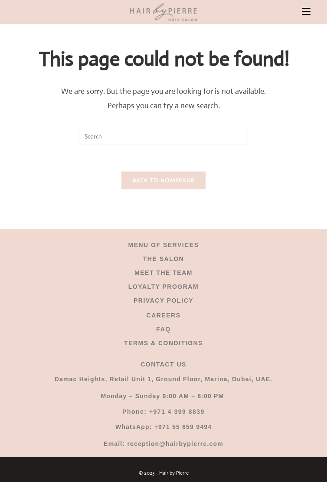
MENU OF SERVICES (163, 244)
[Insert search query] (163, 136)
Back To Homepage (164, 180)
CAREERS (164, 315)
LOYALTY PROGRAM (163, 286)
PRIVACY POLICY (163, 300)
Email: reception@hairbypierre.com (163, 443)
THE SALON (163, 258)
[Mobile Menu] (306, 11)
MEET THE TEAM (163, 272)
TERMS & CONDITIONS (163, 343)
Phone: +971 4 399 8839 (163, 411)
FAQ (163, 329)
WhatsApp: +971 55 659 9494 (163, 426)
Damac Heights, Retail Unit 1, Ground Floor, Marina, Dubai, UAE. (164, 379)
